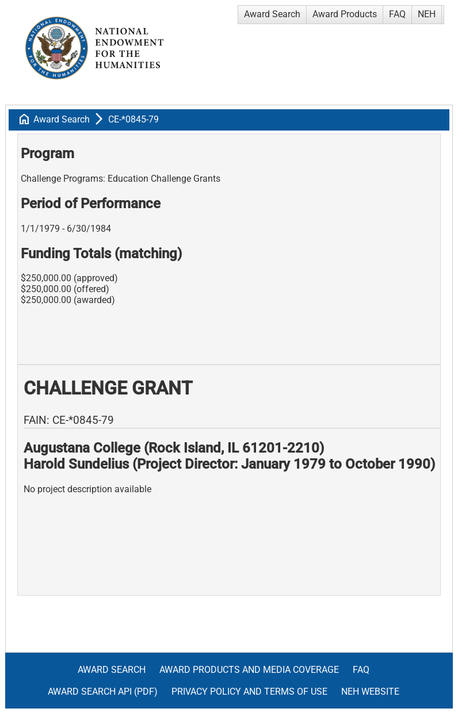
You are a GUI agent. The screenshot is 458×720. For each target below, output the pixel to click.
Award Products (344, 14)
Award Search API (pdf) (103, 691)
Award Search (272, 14)
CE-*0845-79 (133, 119)
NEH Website (370, 691)
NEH (427, 14)
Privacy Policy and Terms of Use (249, 691)
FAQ (397, 14)
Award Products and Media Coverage (249, 669)
